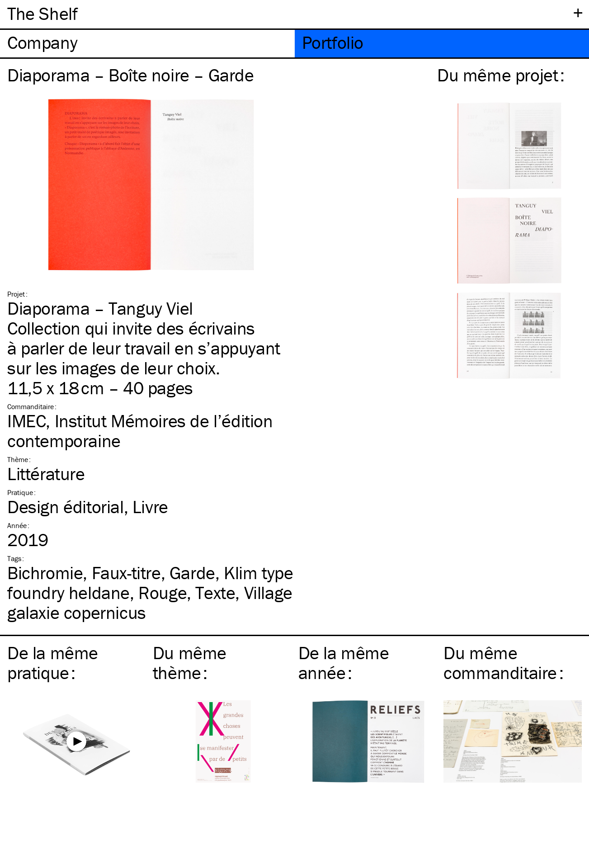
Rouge (162, 592)
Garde (192, 572)
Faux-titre (126, 572)
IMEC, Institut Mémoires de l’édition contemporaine (140, 431)
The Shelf (42, 13)
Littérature (46, 473)
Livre (150, 506)
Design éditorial (65, 506)
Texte (215, 592)
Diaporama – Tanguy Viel (100, 308)
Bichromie (45, 572)
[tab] (147, 43)
